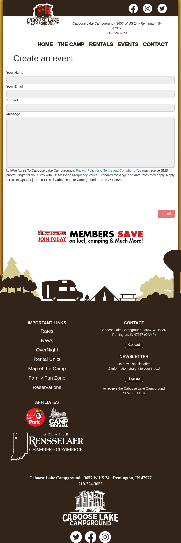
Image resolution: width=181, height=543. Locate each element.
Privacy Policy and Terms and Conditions (105, 170)
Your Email (14, 86)
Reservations (47, 387)
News (47, 340)
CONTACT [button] (155, 44)
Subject (12, 100)
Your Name (14, 72)
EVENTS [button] (128, 44)
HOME (45, 44)
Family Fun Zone (47, 377)
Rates (47, 331)
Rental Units (47, 359)
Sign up (134, 378)
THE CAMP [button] (71, 44)
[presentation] (41, 196)
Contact (134, 345)
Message (13, 114)
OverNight (47, 349)
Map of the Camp (47, 368)
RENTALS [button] (101, 44)
